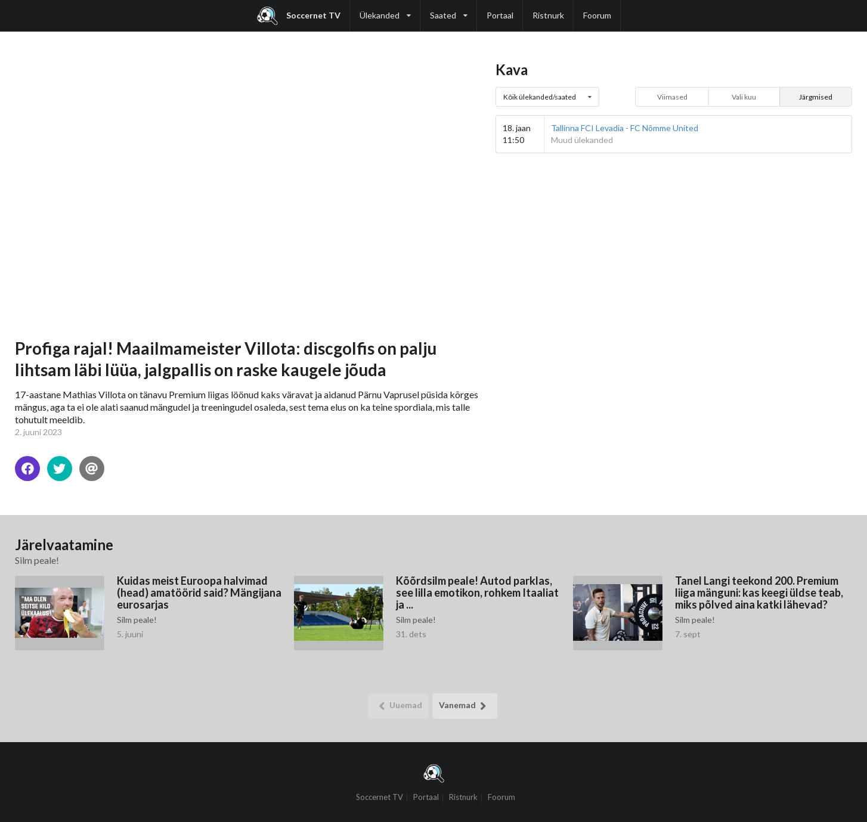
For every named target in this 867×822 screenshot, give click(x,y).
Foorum (597, 15)
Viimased (672, 96)
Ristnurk (548, 15)
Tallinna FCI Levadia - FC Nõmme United (624, 128)
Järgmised (815, 96)
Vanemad (465, 706)
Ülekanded (385, 10)
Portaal (500, 15)
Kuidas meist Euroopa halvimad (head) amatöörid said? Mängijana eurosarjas (199, 592)
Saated (448, 10)
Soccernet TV (298, 15)
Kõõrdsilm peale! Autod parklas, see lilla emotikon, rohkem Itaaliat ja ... (477, 592)
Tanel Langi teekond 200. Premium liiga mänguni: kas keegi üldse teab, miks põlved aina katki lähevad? (759, 592)
